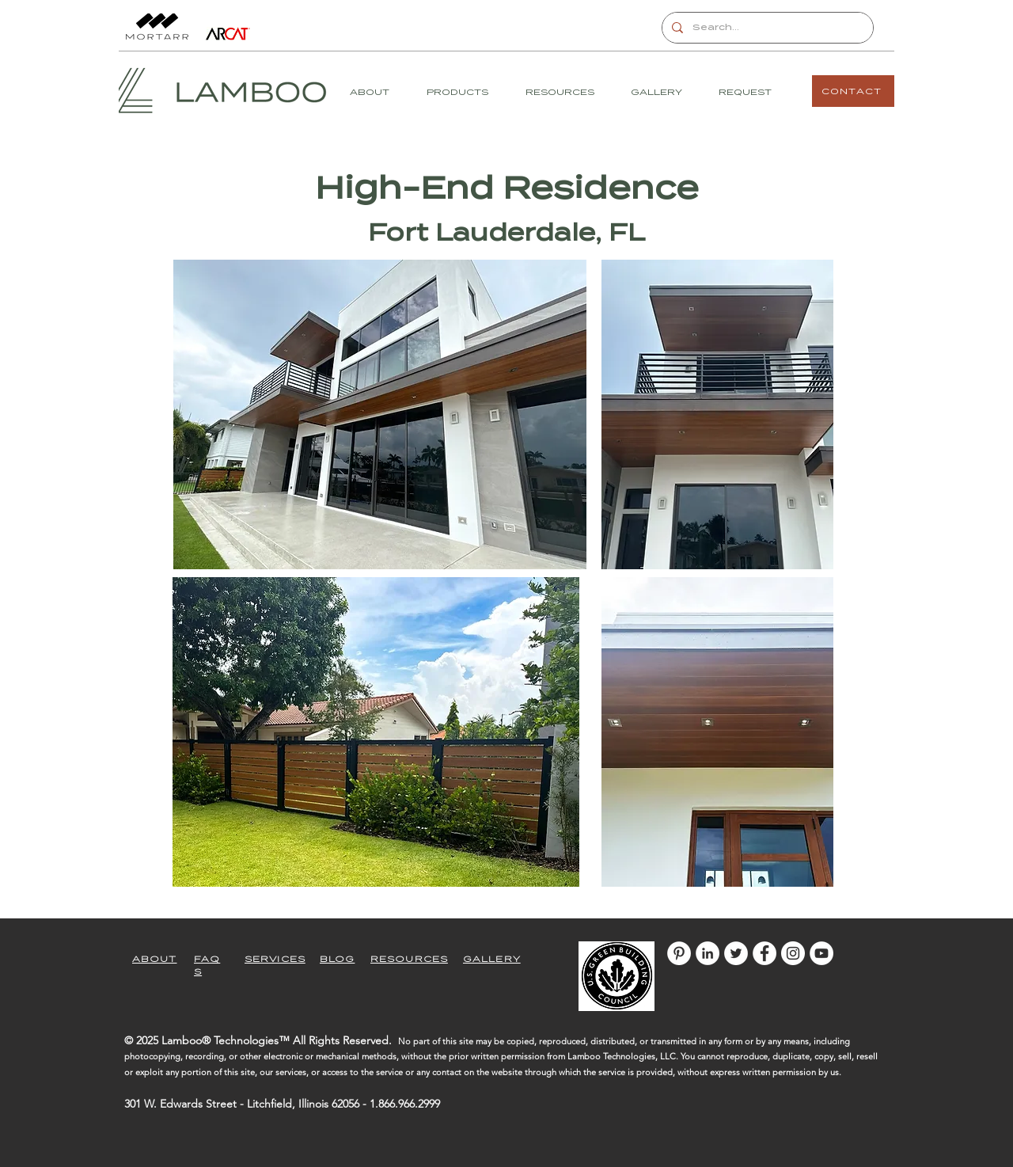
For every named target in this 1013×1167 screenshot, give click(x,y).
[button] (464, 92)
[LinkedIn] (707, 953)
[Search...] (766, 28)
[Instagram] (793, 953)
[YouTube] (821, 953)
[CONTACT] (853, 91)
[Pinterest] (679, 953)
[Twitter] (736, 953)
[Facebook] (764, 953)
